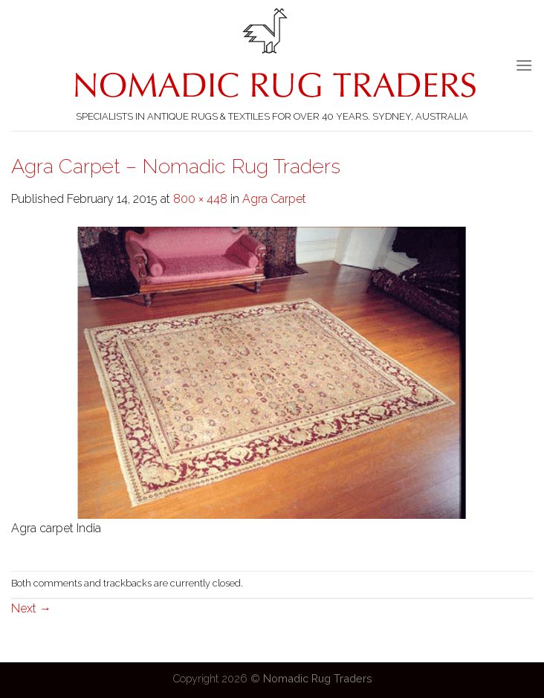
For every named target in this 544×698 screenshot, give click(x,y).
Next (31, 608)
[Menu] (524, 65)
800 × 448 (200, 199)
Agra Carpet (274, 199)
